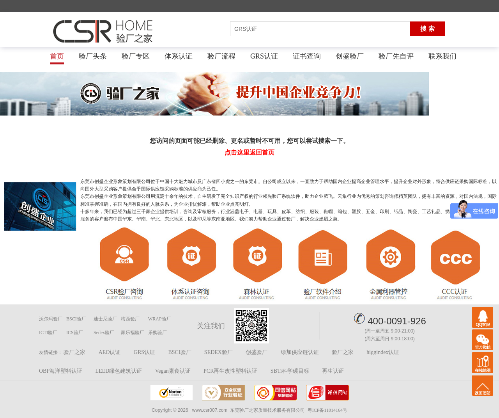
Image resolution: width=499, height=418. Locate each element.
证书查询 (307, 56)
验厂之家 (74, 352)
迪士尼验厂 (105, 319)
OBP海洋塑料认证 (60, 371)
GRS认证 (264, 56)
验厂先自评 (396, 56)
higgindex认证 (382, 352)
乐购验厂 (157, 332)
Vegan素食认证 (173, 371)
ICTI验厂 (48, 332)
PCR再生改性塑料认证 (230, 371)
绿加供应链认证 (300, 352)
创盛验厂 (350, 56)
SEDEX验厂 (218, 352)
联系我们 (442, 56)
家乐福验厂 (132, 332)
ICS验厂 (74, 332)
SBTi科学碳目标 (290, 371)
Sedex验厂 (104, 332)
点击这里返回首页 (249, 152)
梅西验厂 (130, 319)
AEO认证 (110, 352)
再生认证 (333, 371)
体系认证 (179, 56)
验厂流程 (221, 56)
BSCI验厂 (76, 319)
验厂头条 (93, 56)
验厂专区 (136, 56)
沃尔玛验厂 (50, 319)
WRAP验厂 (159, 319)
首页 (57, 56)
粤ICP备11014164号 (327, 410)
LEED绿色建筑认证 (119, 371)
